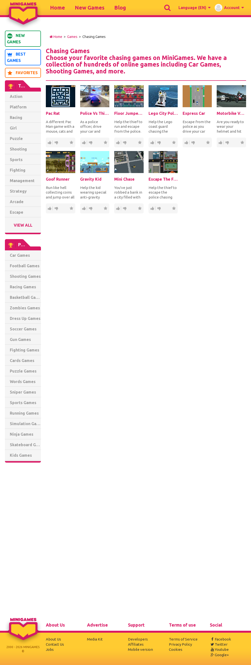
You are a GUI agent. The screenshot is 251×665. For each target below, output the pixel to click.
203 (158, 143)
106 (186, 143)
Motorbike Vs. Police (231, 113)
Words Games (23, 381)
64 (117, 208)
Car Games (20, 255)
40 (124, 143)
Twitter (218, 644)
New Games (89, 7)
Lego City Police (163, 113)
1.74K (83, 143)
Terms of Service (183, 639)
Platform (18, 107)
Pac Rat (53, 113)
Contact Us (55, 644)
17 (192, 143)
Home (57, 7)
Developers (138, 639)
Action (16, 96)
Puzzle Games (23, 371)
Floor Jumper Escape (128, 113)
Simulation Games (25, 423)
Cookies (175, 649)
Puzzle (16, 138)
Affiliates (136, 644)
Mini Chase (124, 179)
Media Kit (95, 639)
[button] (194, 7)
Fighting (17, 170)
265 (152, 208)
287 (117, 143)
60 (158, 208)
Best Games (16, 57)
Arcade (17, 201)
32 (56, 143)
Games (72, 37)
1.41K (152, 143)
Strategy (18, 191)
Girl (13, 128)
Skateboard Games (25, 445)
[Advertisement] (23, 540)
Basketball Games (25, 297)
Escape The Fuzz (163, 179)
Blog (120, 7)
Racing (16, 117)
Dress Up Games (25, 318)
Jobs (50, 649)
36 (49, 208)
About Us (53, 639)
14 (124, 208)
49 (83, 208)
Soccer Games (23, 329)
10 (90, 208)
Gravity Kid (90, 179)
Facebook (220, 639)
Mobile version (140, 649)
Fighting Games (24, 350)
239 (90, 143)
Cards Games (22, 360)
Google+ (219, 655)
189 (220, 143)
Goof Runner (58, 179)
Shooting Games (25, 276)
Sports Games (23, 402)
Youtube (219, 649)
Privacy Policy (180, 644)
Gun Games (20, 339)
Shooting (18, 149)
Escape (16, 212)
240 (49, 143)
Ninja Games (21, 434)
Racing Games (23, 287)
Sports (16, 159)
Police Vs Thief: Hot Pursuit (94, 113)
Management (22, 180)
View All (23, 225)
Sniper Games (23, 392)
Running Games (24, 413)
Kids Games (21, 455)
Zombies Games (25, 308)
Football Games (24, 266)
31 (227, 143)
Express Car (194, 113)
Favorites (22, 73)
